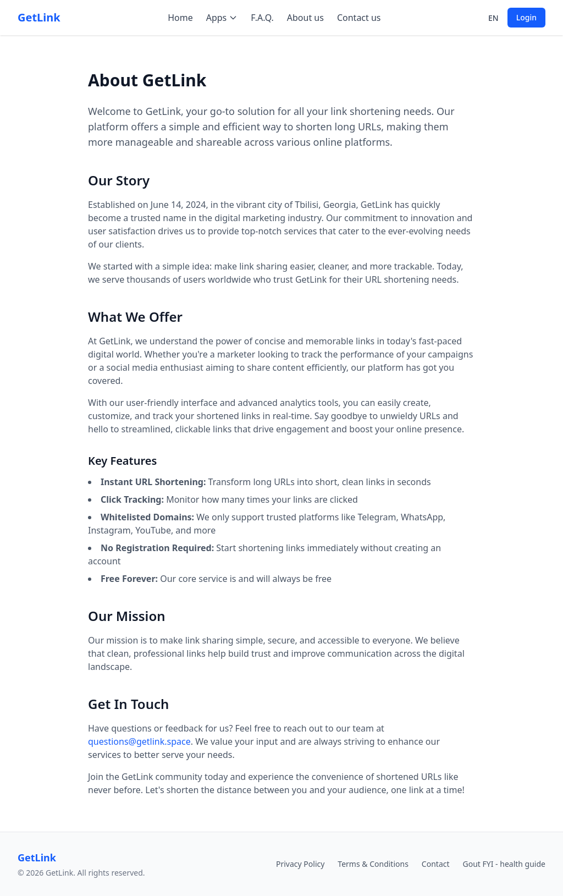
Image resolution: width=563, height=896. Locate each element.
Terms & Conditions (373, 864)
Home (180, 18)
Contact (436, 864)
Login (526, 17)
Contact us (359, 18)
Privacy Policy (300, 864)
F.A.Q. (262, 18)
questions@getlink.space (139, 741)
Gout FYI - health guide (504, 864)
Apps (222, 18)
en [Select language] (493, 18)
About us (305, 18)
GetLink (39, 17)
